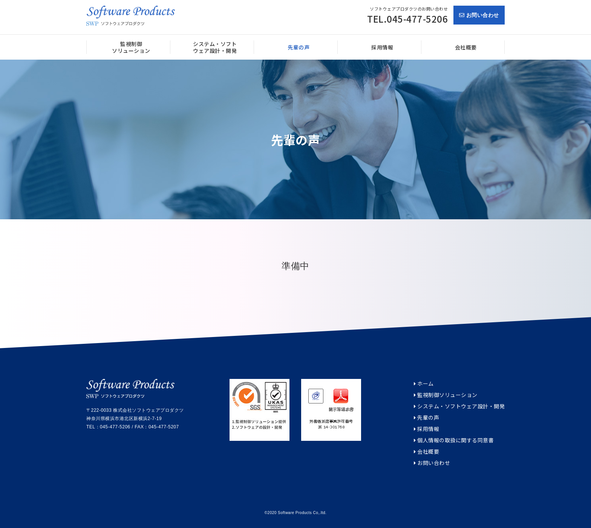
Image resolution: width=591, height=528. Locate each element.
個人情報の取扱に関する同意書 (454, 440)
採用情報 (426, 429)
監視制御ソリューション (446, 395)
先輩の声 (426, 417)
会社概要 (426, 451)
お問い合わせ (479, 15)
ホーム (424, 383)
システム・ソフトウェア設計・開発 (459, 406)
